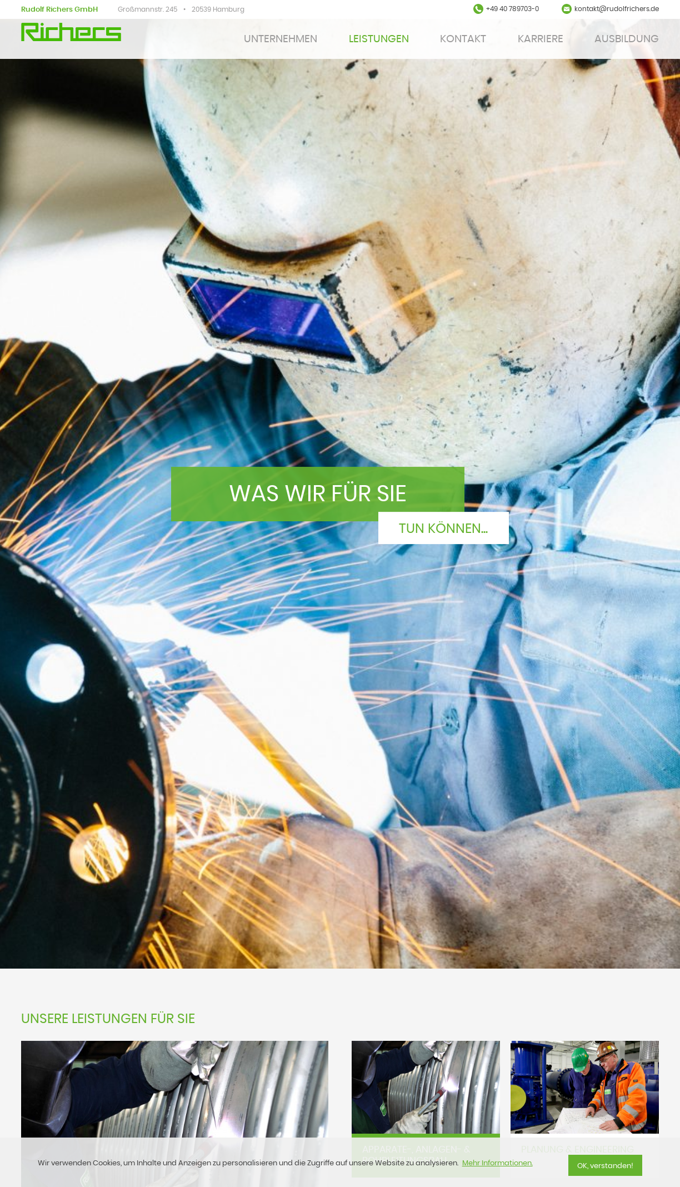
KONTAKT (463, 39)
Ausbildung (626, 39)
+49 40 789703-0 (512, 9)
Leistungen (379, 39)
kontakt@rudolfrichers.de (616, 9)
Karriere (540, 39)
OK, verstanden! (605, 1166)
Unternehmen (280, 39)
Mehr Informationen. (497, 1163)
